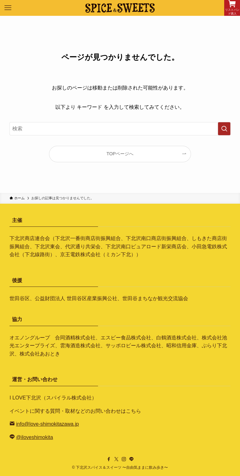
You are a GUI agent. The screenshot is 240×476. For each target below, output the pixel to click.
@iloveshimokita (34, 437)
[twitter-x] (116, 459)
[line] (131, 459)
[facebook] (109, 459)
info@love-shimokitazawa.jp (47, 424)
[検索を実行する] (224, 128)
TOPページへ (120, 153)
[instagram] (124, 459)
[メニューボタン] (8, 8)
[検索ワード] (119, 128)
